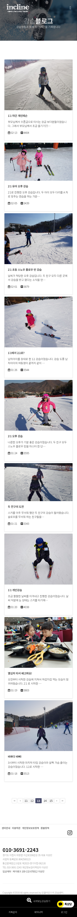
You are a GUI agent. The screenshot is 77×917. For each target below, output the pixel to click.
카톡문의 (13, 912)
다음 (56, 800)
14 (45, 800)
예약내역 (38, 912)
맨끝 (62, 800)
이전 (20, 800)
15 (51, 800)
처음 (14, 800)
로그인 (64, 912)
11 (26, 800)
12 (32, 800)
